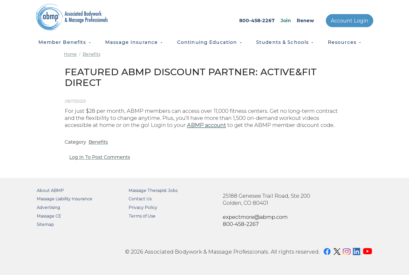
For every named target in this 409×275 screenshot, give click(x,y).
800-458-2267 (257, 21)
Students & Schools (282, 42)
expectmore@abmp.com (255, 217)
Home (70, 54)
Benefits (91, 54)
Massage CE (49, 216)
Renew (305, 21)
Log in (76, 157)
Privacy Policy (143, 207)
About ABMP (50, 190)
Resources (342, 42)
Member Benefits (62, 42)
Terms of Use (142, 216)
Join (285, 21)
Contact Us (140, 198)
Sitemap (45, 224)
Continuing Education (207, 42)
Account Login (349, 20)
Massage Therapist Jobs (153, 190)
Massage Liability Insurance (64, 198)
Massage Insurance (131, 42)
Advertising (48, 207)
